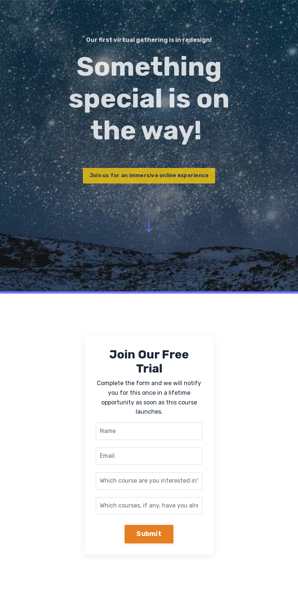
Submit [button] (149, 534)
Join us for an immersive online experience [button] (149, 175)
